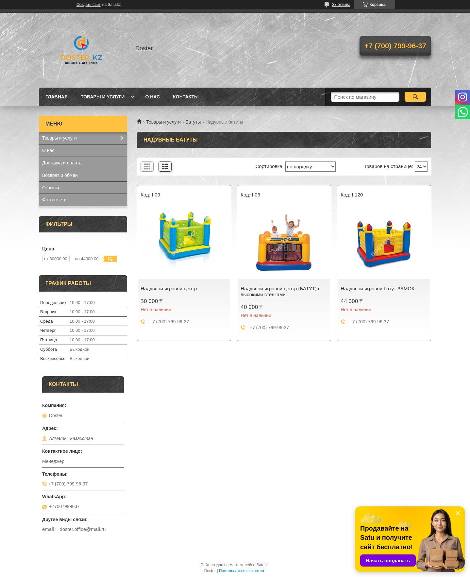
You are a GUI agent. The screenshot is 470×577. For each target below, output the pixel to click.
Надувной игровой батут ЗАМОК (377, 288)
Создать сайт (88, 4)
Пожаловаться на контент (242, 571)
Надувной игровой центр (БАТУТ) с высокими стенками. (280, 291)
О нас (152, 96)
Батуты (193, 122)
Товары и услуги (103, 96)
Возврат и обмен (60, 175)
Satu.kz (262, 565)
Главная (56, 96)
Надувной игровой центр (169, 288)
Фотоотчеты (54, 199)
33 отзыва (341, 4)
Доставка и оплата (62, 162)
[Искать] (415, 97)
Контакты (185, 96)
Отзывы (50, 187)
